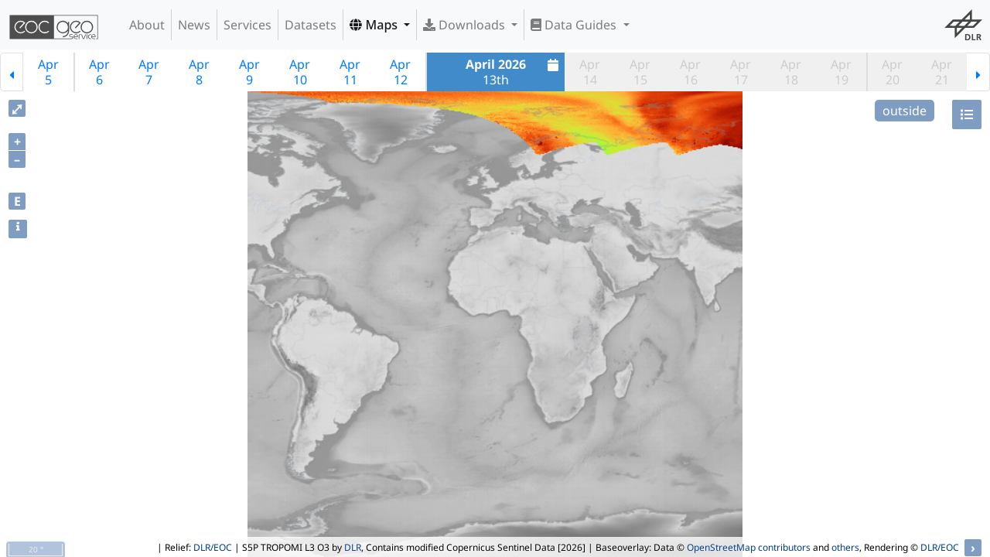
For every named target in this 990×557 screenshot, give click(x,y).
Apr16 (690, 72)
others (845, 547)
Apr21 (941, 72)
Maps (375, 24)
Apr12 (400, 72)
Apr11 (350, 72)
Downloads (465, 24)
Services (247, 24)
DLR (352, 547)
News (194, 24)
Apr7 (148, 72)
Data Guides (575, 24)
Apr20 (892, 72)
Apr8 (199, 72)
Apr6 (99, 72)
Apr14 (589, 72)
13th (514, 72)
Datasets (310, 24)
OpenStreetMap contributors (749, 547)
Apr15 (640, 72)
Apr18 (790, 72)
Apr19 (841, 72)
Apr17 (740, 72)
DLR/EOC (212, 547)
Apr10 (299, 72)
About (147, 24)
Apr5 (48, 72)
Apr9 (249, 72)
